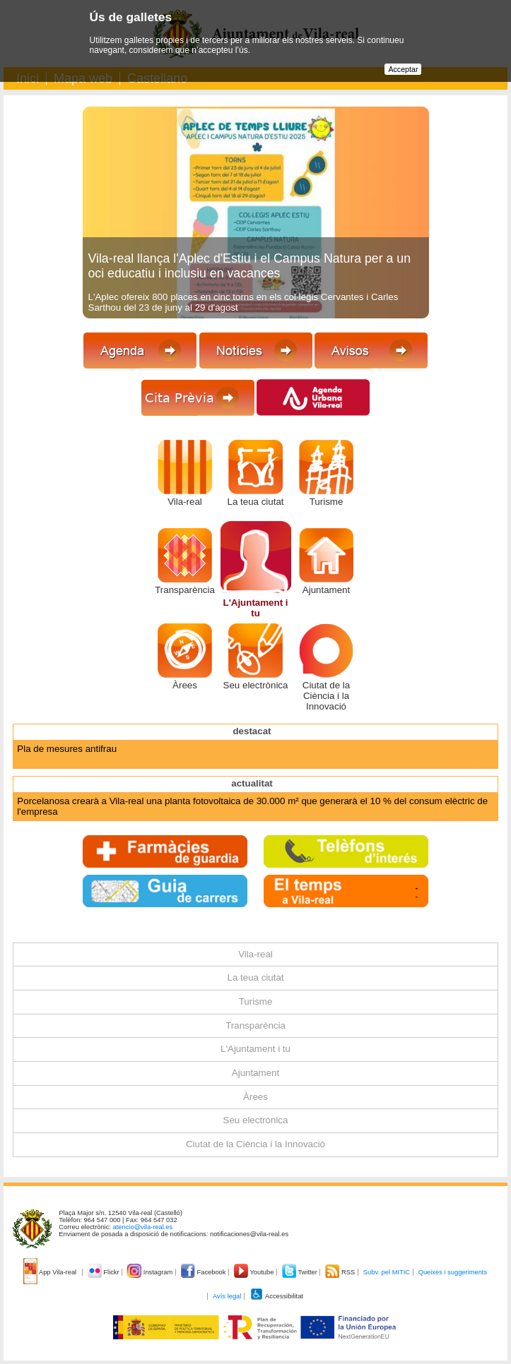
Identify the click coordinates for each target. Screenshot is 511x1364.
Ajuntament (326, 590)
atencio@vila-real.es (143, 1227)
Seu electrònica (255, 685)
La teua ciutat (255, 501)
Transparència (185, 590)
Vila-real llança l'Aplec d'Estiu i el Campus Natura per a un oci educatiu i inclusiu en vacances (249, 265)
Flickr (104, 1272)
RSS (340, 1272)
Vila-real (185, 501)
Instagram (151, 1272)
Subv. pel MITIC (386, 1272)
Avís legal (227, 1296)
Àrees (184, 685)
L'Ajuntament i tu (255, 607)
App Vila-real (50, 1272)
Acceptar (403, 69)
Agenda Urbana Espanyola (73, 748)
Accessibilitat (276, 1296)
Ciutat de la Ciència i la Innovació (326, 696)
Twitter (300, 1272)
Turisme (326, 501)
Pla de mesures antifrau (67, 759)
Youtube (255, 1272)
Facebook (204, 1272)
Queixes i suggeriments (452, 1272)
